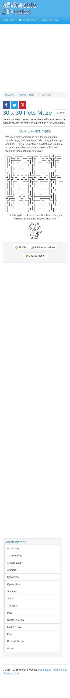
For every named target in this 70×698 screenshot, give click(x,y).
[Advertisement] (33, 59)
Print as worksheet (43, 247)
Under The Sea (15, 620)
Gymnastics (13, 584)
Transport (12, 605)
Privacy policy (11, 673)
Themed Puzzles (28, 20)
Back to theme (34, 255)
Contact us (45, 669)
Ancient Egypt (14, 562)
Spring (10, 598)
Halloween (13, 577)
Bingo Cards (8, 20)
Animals (11, 569)
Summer (11, 591)
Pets (9, 612)
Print (61, 112)
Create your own (49, 20)
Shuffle (20, 247)
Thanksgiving (14, 555)
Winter (10, 648)
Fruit (9, 634)
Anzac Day (13, 548)
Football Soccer (15, 641)
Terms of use (60, 669)
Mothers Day (14, 627)
